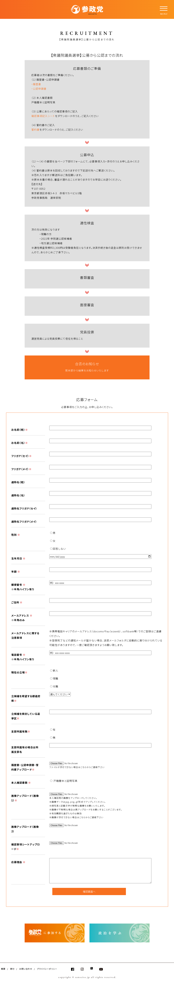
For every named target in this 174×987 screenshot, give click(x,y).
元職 (54, 686)
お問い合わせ (25, 968)
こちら (84, 767)
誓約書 (35, 129)
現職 (54, 678)
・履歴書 (36, 84)
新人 (54, 670)
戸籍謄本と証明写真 (63, 780)
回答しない (58, 548)
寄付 (12, 968)
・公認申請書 (38, 88)
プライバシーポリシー (47, 968)
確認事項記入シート (43, 116)
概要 (3, 968)
